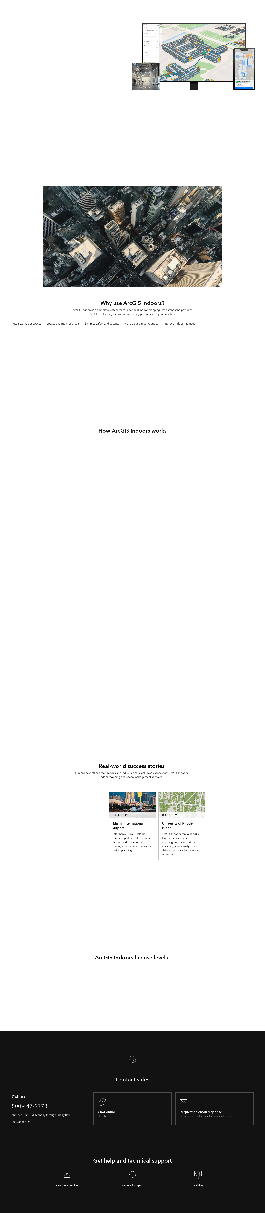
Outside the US (21, 1121)
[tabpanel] (132, 374)
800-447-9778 (29, 1106)
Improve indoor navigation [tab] (180, 323)
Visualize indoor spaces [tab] (26, 323)
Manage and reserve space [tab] (141, 323)
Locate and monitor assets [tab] (63, 323)
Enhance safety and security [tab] (102, 323)
